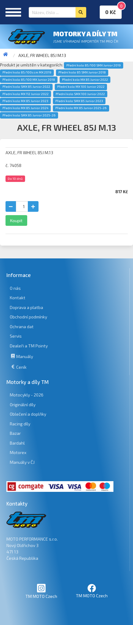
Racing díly (20, 423)
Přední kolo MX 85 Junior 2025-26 (81, 108)
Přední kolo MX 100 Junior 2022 (81, 86)
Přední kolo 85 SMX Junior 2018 (82, 72)
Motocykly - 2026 (26, 394)
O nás (15, 288)
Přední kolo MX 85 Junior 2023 (25, 101)
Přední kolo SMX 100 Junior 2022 (80, 94)
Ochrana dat (22, 326)
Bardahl (17, 443)
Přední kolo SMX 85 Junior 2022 (26, 86)
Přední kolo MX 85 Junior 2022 (85, 79)
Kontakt (17, 297)
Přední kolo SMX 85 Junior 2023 (79, 101)
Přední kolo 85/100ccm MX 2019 (26, 72)
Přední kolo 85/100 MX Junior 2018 (28, 79)
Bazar (15, 433)
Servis (16, 336)
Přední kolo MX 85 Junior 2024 (25, 108)
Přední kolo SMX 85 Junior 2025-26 (29, 115)
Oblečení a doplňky (28, 414)
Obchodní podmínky (28, 316)
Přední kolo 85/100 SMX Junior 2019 (93, 65)
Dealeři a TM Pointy (29, 345)
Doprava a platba (26, 307)
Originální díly (22, 404)
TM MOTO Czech (41, 591)
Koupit (16, 220)
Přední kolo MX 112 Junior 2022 (25, 94)
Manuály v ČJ (22, 462)
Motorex (18, 452)
